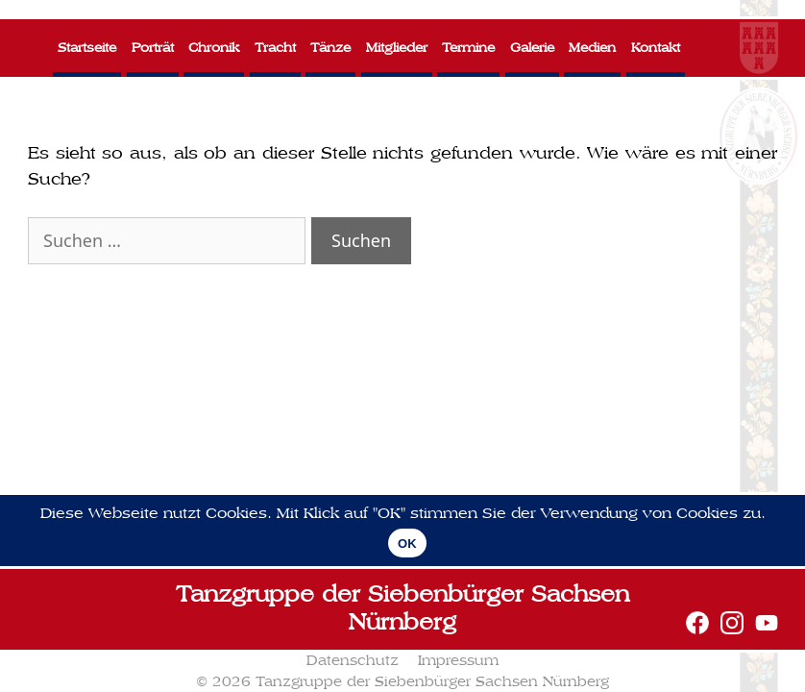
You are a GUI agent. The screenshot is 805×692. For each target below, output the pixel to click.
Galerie (532, 47)
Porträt (153, 47)
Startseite (87, 47)
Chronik (213, 47)
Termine (468, 47)
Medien (592, 47)
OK (407, 543)
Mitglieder (396, 47)
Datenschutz (352, 660)
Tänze (330, 47)
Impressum (458, 660)
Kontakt (655, 47)
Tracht (275, 47)
